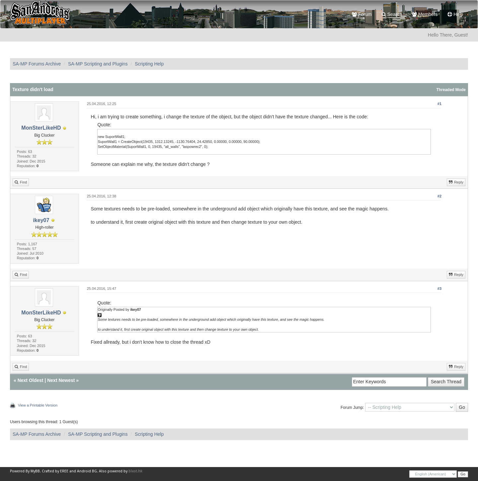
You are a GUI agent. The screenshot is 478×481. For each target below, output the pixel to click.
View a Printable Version (37, 405)
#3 (439, 289)
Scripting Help (149, 63)
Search (392, 14)
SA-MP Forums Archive (37, 63)
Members (425, 14)
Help (455, 14)
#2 (439, 196)
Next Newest (61, 380)
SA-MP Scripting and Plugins (98, 63)
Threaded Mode (451, 89)
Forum (361, 14)
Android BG (87, 471)
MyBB (35, 471)
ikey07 (41, 220)
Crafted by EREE (55, 471)
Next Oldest (30, 380)
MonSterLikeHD (41, 128)
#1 (439, 104)
